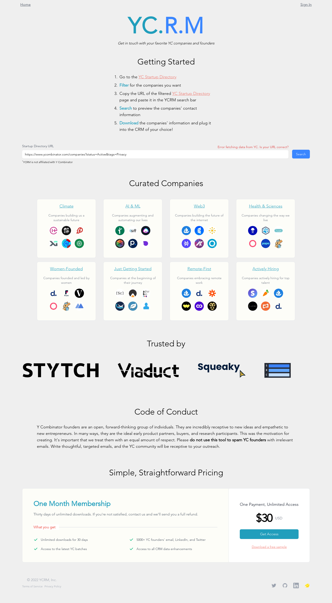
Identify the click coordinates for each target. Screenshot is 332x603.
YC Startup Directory (157, 76)
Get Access (269, 534)
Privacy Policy (52, 586)
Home (25, 4)
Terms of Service (32, 586)
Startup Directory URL (38, 146)
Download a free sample (269, 547)
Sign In (306, 4)
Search (301, 154)
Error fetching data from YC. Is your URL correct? (253, 147)
